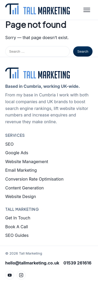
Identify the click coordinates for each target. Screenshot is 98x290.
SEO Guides (16, 235)
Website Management (26, 161)
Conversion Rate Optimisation (34, 179)
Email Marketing (21, 170)
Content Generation (24, 187)
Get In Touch (17, 217)
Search (82, 51)
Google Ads (16, 152)
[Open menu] (87, 10)
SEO (9, 144)
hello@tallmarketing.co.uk (32, 263)
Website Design (20, 196)
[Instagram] (21, 275)
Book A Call (16, 226)
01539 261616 (77, 263)
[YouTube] (9, 275)
